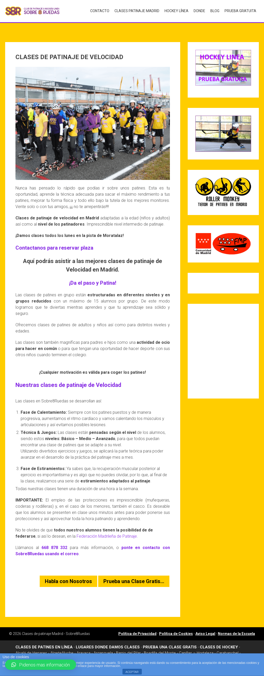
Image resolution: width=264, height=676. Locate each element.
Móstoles (236, 651)
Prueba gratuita (240, 11)
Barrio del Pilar (128, 646)
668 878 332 (55, 540)
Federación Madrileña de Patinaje (107, 529)
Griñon (75, 651)
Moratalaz (216, 651)
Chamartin (24, 651)
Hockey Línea (176, 11)
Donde (199, 11)
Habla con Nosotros (68, 574)
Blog (214, 11)
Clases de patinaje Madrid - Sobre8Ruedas (56, 627)
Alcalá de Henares (31, 646)
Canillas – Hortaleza (196, 646)
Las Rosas (93, 651)
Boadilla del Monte (160, 646)
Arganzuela (103, 646)
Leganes (112, 651)
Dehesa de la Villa (51, 651)
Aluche (67, 646)
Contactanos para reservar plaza (54, 241)
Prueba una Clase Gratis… (133, 574)
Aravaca (83, 646)
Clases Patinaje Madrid (136, 11)
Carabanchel (227, 646)
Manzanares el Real (188, 651)
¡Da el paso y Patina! (92, 276)
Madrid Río (132, 651)
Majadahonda (156, 651)
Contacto (99, 11)
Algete (56, 646)
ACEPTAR (131, 671)
